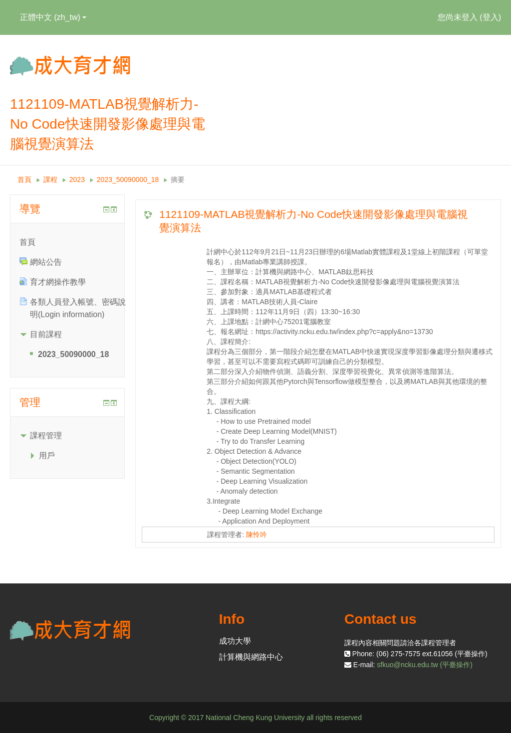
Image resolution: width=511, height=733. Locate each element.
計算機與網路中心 (251, 657)
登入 (491, 17)
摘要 (178, 179)
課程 (50, 179)
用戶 (47, 455)
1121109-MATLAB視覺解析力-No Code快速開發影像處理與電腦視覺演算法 (313, 220)
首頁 (24, 179)
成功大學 (235, 641)
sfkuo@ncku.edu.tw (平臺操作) (425, 665)
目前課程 (46, 334)
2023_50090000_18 (128, 179)
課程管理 (46, 435)
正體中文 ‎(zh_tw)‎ (53, 17)
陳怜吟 (256, 535)
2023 (77, 179)
